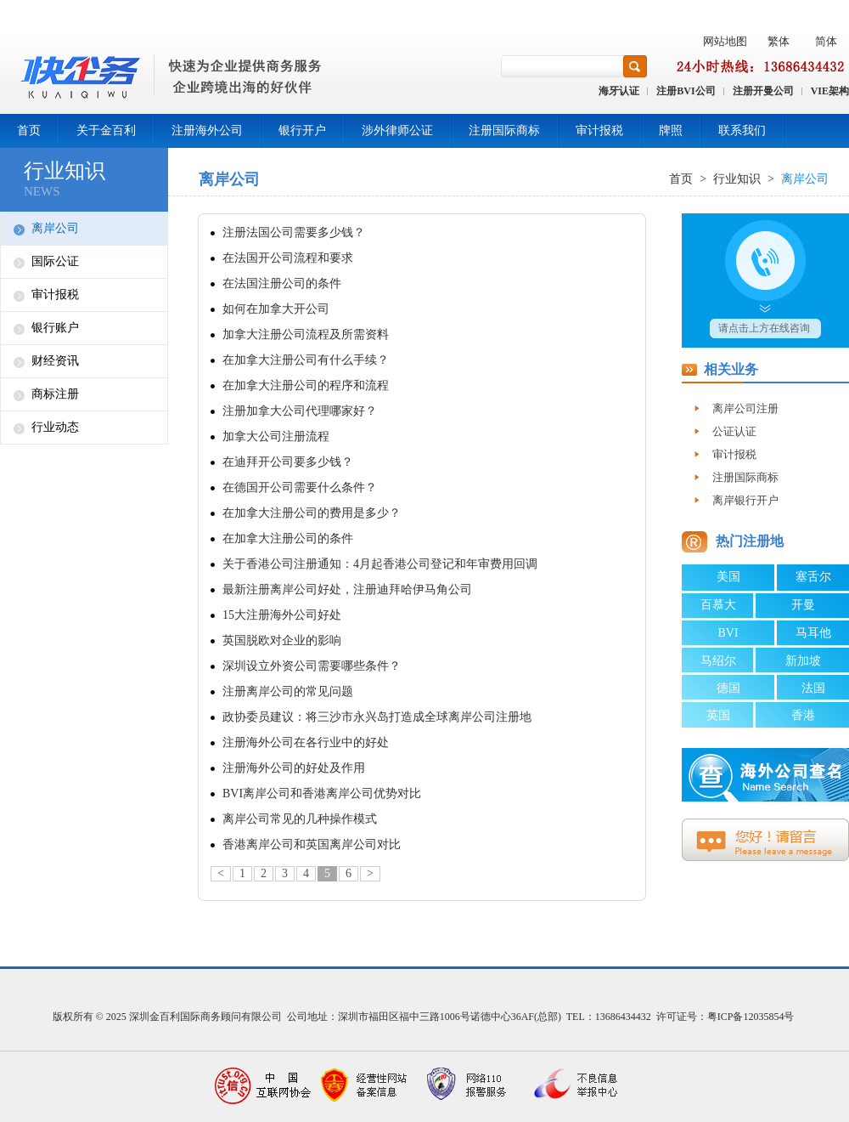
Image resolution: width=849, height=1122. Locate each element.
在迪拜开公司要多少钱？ (287, 462)
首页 (29, 130)
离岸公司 (55, 228)
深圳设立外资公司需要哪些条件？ (311, 666)
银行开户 (302, 130)
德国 (728, 688)
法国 (813, 688)
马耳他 (813, 632)
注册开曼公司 (763, 91)
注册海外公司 (207, 130)
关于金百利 (106, 130)
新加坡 (803, 660)
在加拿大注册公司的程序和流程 (305, 385)
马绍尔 (718, 660)
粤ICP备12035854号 (751, 1017)
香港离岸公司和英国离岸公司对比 (311, 844)
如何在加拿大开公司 (275, 309)
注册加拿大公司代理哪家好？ (299, 411)
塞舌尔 (813, 576)
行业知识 (737, 179)
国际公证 (55, 261)
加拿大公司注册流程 (275, 436)
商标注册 (55, 394)
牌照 (671, 130)
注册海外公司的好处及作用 (293, 768)
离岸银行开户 (745, 500)
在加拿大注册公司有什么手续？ (305, 360)
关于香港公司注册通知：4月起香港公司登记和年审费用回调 (379, 564)
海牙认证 (619, 91)
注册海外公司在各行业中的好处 (305, 742)
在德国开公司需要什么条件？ (299, 487)
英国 (718, 715)
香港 (803, 715)
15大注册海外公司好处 (281, 615)
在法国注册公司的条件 (281, 283)
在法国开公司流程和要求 (287, 258)
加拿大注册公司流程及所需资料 (305, 334)
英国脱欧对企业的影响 (281, 640)
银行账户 (55, 327)
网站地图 (725, 41)
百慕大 (718, 604)
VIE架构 (830, 91)
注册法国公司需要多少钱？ (293, 232)
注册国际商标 (504, 130)
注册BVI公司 (685, 91)
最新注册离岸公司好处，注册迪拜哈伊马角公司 (347, 589)
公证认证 (734, 431)
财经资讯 (55, 360)
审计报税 (599, 130)
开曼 (803, 604)
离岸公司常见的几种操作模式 (299, 819)
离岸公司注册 (745, 408)
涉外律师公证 (397, 130)
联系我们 (742, 130)
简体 (826, 41)
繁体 (778, 41)
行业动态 (55, 427)
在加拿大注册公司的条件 (287, 538)
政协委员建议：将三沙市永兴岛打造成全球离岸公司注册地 (376, 717)
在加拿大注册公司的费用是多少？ (311, 513)
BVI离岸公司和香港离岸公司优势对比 (321, 793)
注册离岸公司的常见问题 (287, 691)
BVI (727, 632)
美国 (728, 576)
